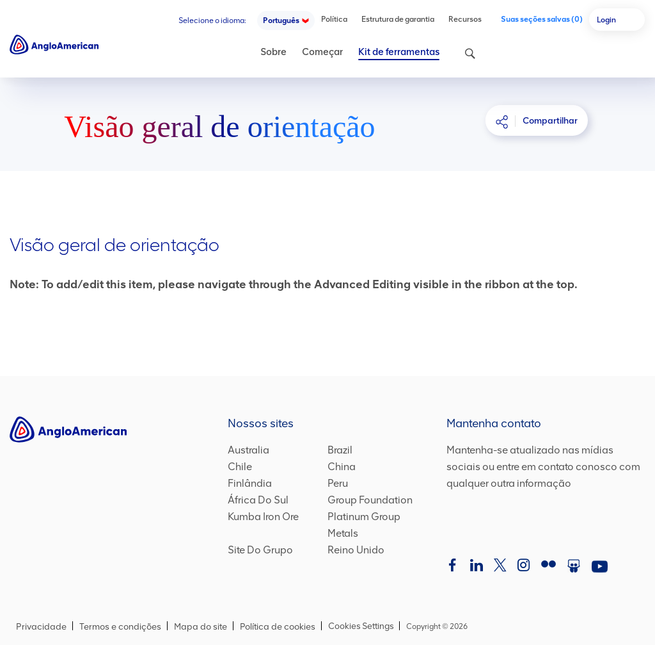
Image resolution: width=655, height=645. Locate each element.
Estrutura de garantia (397, 19)
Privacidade (41, 626)
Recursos (465, 19)
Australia (248, 450)
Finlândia (250, 483)
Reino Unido (356, 550)
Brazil (340, 450)
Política (334, 19)
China (342, 467)
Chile (240, 467)
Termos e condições (120, 626)
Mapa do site (200, 626)
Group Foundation (370, 500)
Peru (338, 483)
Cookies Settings (357, 626)
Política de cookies (277, 626)
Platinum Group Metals (377, 525)
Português (281, 20)
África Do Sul (258, 500)
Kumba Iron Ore (263, 517)
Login (606, 19)
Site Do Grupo (260, 550)
